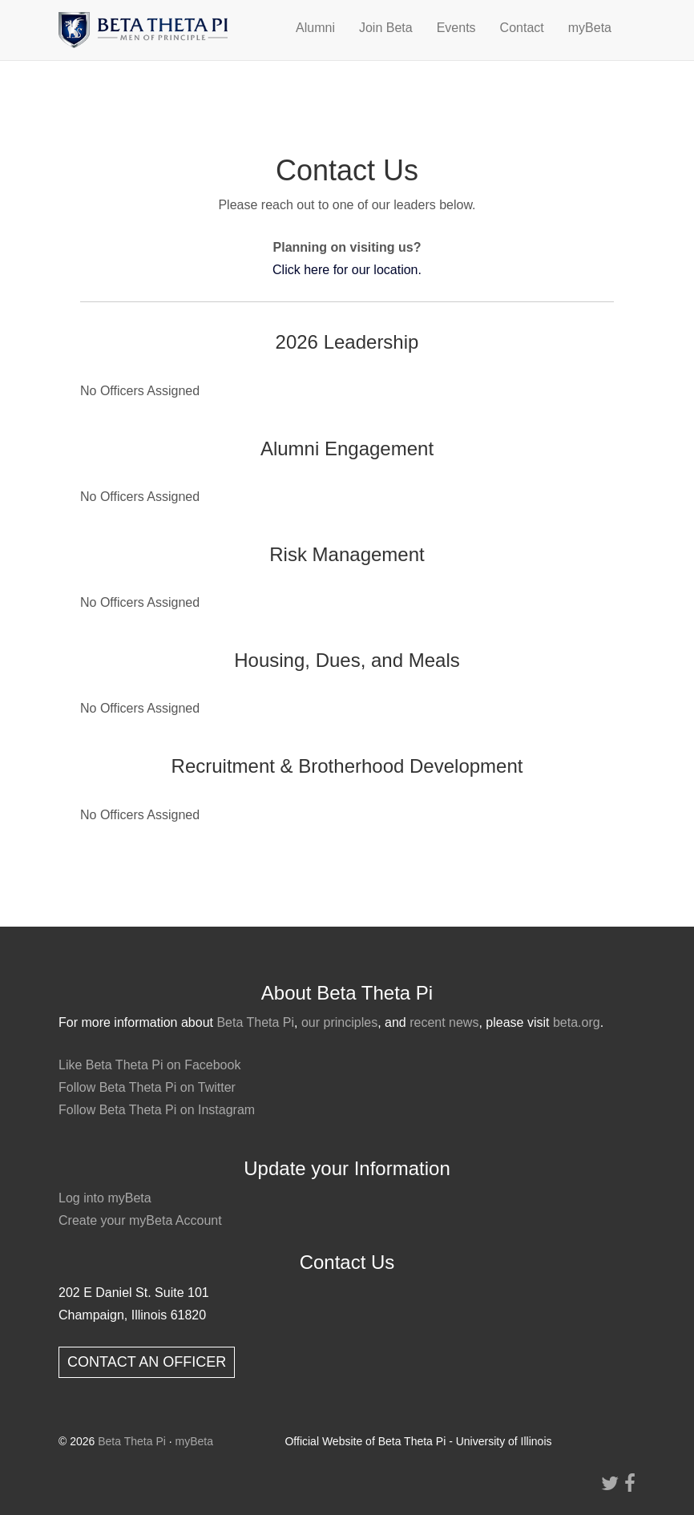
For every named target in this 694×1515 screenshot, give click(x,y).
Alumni (315, 27)
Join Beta (386, 27)
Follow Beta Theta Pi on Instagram (157, 1110)
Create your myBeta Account (140, 1220)
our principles (339, 1022)
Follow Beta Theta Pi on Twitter (147, 1087)
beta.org (576, 1022)
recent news (444, 1022)
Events (456, 27)
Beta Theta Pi (255, 1022)
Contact (522, 27)
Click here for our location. (347, 270)
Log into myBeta (105, 1198)
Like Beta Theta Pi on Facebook (149, 1065)
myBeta (589, 27)
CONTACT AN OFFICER (146, 1362)
